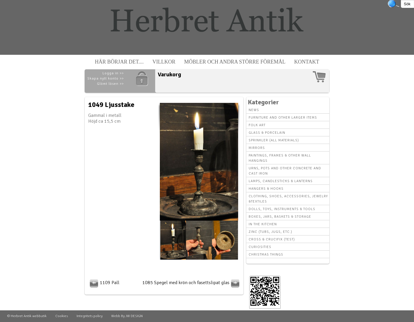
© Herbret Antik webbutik (27, 316)
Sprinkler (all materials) (274, 140)
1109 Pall (103, 283)
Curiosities (260, 247)
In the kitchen (263, 224)
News (254, 110)
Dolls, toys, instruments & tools (282, 209)
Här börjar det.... (119, 62)
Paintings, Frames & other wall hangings (280, 158)
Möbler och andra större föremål (235, 62)
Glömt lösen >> (110, 84)
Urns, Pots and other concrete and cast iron (285, 171)
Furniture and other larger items (283, 117)
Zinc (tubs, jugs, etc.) (270, 232)
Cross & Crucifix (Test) (272, 239)
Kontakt (306, 62)
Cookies (61, 316)
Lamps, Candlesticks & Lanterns (281, 181)
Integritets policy (89, 316)
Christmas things (266, 254)
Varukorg (169, 74)
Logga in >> (113, 73)
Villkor (164, 62)
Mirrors (257, 148)
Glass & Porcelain (267, 133)
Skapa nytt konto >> (105, 78)
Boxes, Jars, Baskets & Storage (280, 216)
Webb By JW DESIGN (127, 316)
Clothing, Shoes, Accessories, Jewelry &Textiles (288, 199)
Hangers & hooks (266, 188)
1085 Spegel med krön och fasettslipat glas (191, 283)
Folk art (257, 125)
